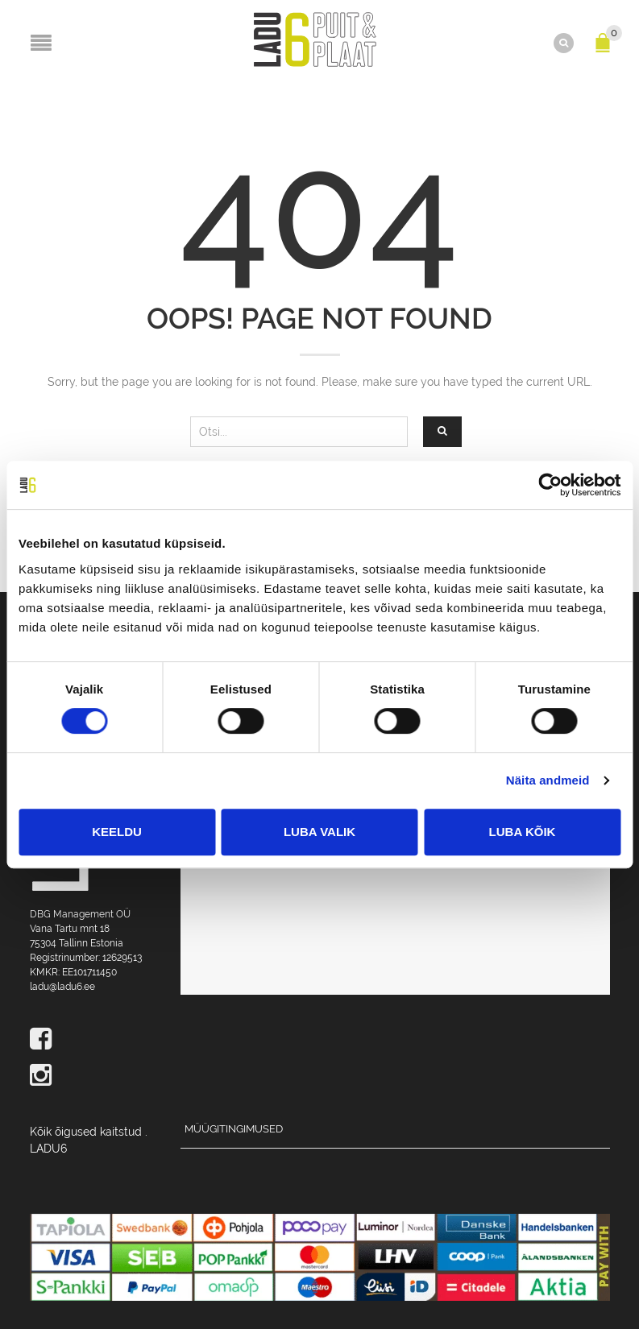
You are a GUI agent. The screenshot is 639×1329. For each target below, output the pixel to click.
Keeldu (117, 831)
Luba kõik (522, 831)
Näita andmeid (548, 780)
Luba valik (319, 831)
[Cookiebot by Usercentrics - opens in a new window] (549, 485)
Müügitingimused (234, 1129)
